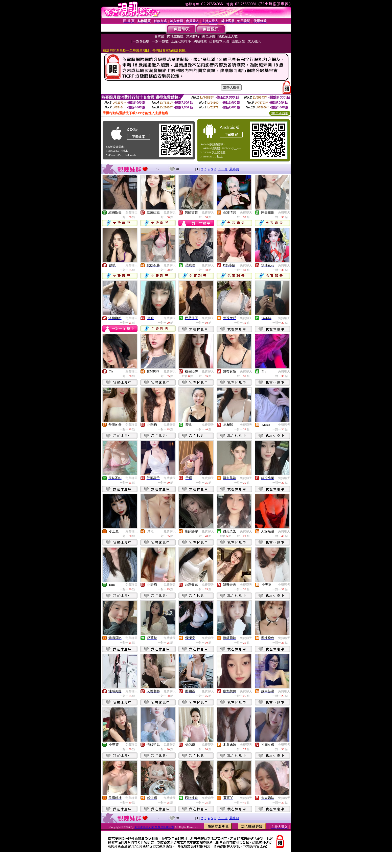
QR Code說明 (279, 113)
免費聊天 (131, 212)
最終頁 (234, 169)
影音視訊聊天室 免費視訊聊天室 (154, 827)
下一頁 (222, 169)
